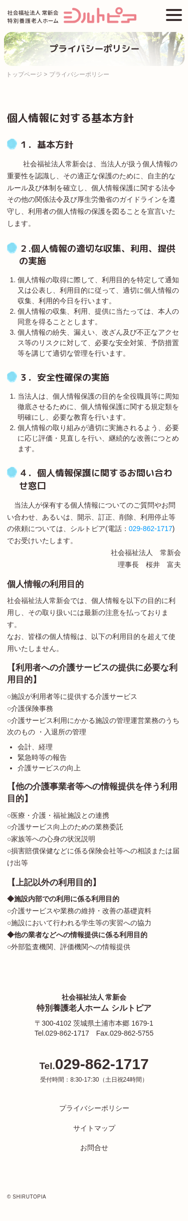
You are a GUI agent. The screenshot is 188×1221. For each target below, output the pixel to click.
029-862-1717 (150, 529)
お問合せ (94, 1148)
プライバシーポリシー (94, 1108)
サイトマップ (94, 1128)
